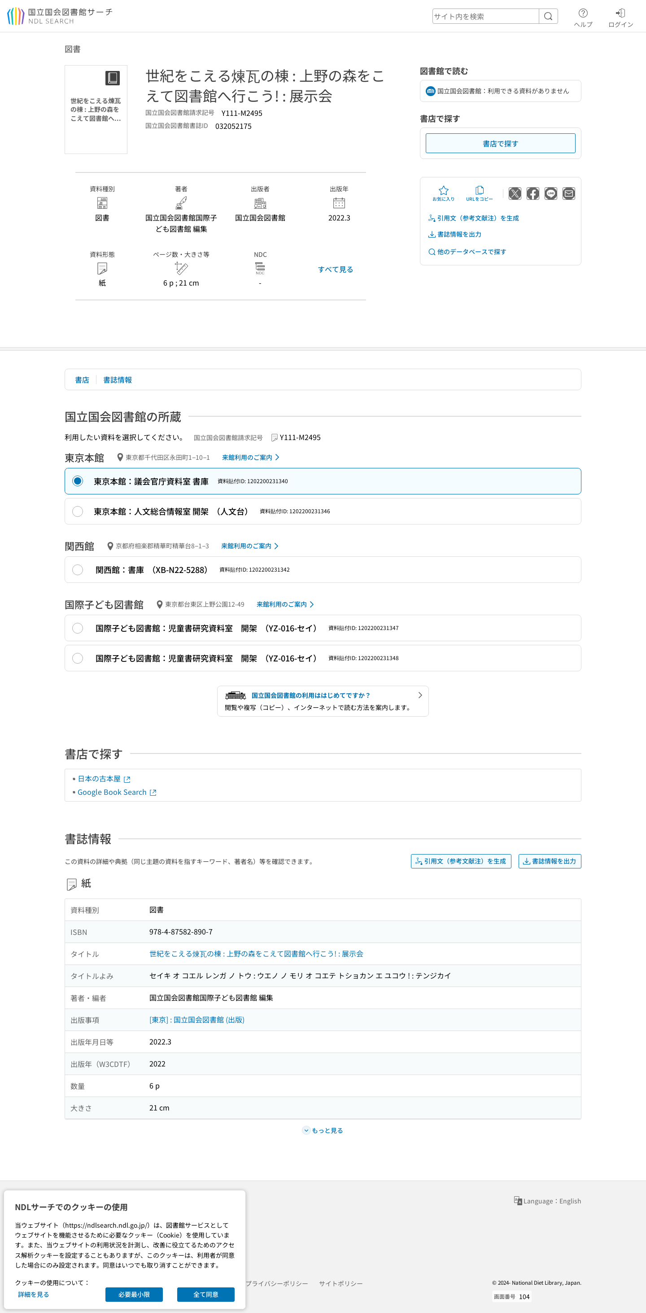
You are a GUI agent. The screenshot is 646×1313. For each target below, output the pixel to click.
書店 (82, 379)
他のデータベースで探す (467, 251)
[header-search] (495, 16)
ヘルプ (583, 16)
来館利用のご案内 (252, 457)
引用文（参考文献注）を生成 (473, 218)
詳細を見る (33, 1294)
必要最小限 (134, 1294)
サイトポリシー (341, 1283)
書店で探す (501, 143)
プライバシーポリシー (276, 1283)
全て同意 (205, 1294)
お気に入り (443, 193)
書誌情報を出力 (454, 234)
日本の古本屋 (104, 778)
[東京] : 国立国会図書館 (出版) (196, 1019)
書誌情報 (117, 379)
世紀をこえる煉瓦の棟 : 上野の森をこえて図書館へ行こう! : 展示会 (256, 953)
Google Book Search (117, 791)
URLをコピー (479, 193)
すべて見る (336, 269)
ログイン (620, 16)
